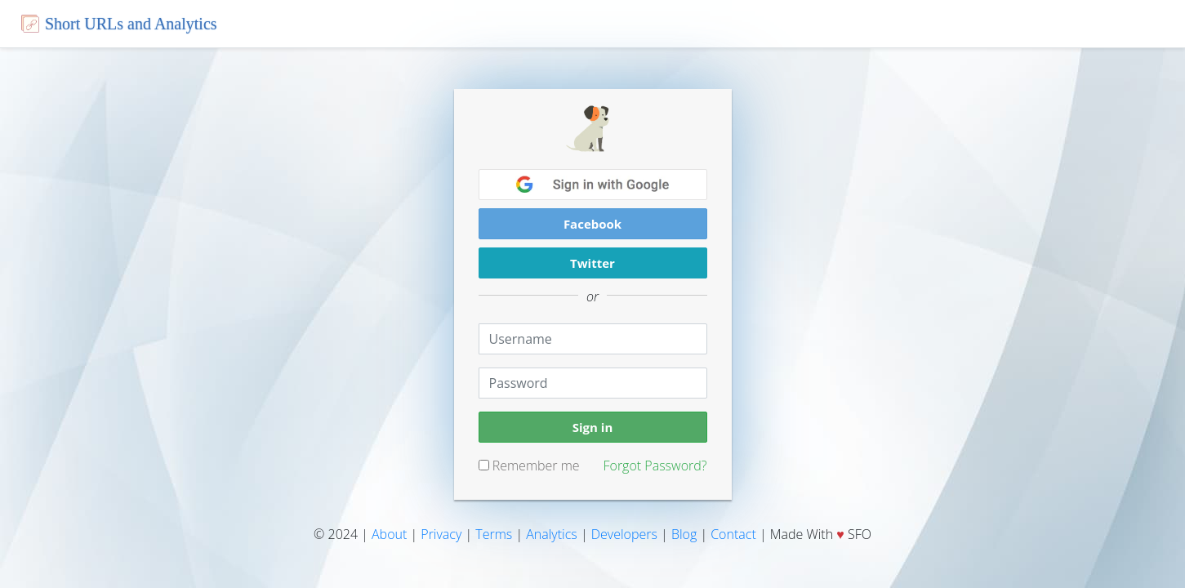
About (389, 534)
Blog (684, 534)
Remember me (529, 465)
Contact (733, 534)
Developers (624, 534)
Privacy (441, 534)
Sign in (592, 427)
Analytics (551, 534)
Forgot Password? (654, 465)
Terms (493, 534)
